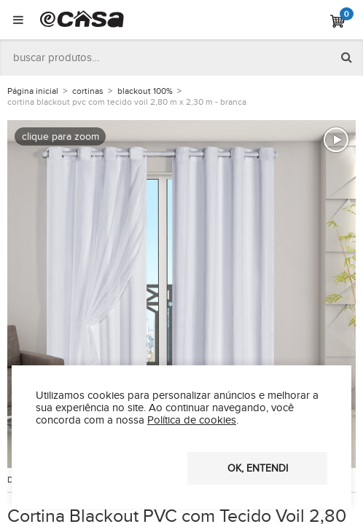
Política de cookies (191, 420)
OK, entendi (257, 469)
